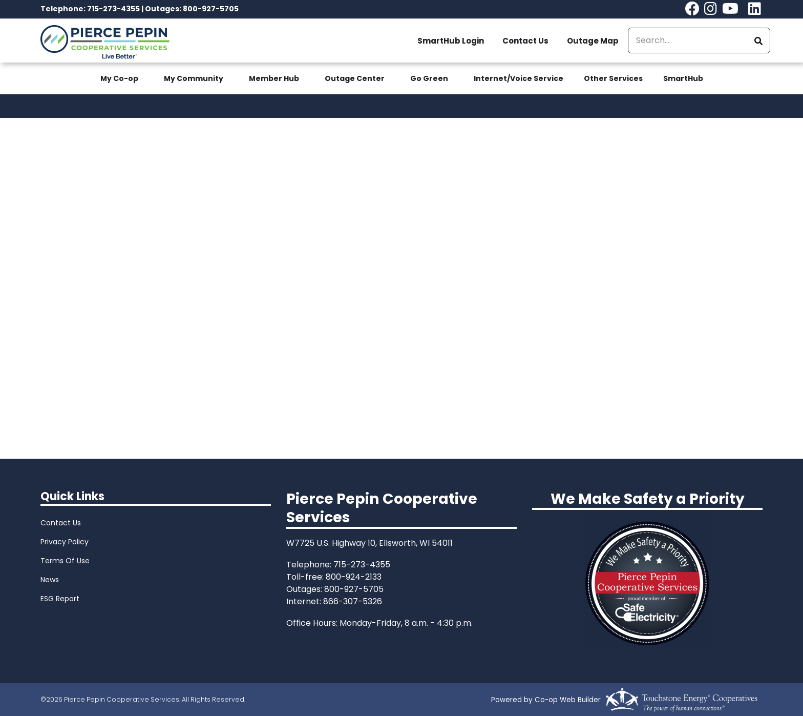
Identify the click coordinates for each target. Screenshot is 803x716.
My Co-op (119, 78)
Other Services (613, 78)
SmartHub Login (450, 40)
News (49, 580)
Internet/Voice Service (518, 78)
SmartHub (683, 78)
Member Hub (274, 78)
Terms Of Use (65, 561)
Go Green (429, 78)
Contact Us (525, 40)
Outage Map (593, 40)
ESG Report (59, 599)
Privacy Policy (64, 542)
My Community (193, 78)
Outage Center (355, 78)
